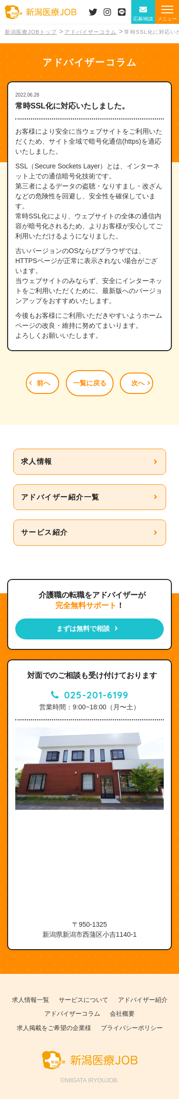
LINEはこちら (121, 12)
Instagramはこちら (107, 12)
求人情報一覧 (30, 999)
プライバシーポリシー (132, 1027)
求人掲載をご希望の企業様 (54, 1027)
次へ (138, 383)
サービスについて (83, 999)
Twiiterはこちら (93, 12)
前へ (43, 383)
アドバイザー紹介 (143, 999)
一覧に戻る (89, 383)
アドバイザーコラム (72, 1013)
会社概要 (122, 1013)
